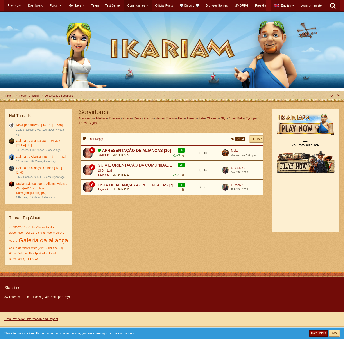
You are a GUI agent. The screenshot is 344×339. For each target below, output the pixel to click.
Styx (224, 118)
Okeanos (213, 118)
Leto (202, 118)
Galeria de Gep (54, 248)
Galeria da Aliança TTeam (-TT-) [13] (41, 156)
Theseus (115, 118)
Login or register (312, 5)
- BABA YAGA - (18, 227)
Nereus (192, 118)
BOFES (29, 232)
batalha (50, 227)
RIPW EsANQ (17, 259)
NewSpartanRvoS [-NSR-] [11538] (39, 125)
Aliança (40, 227)
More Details (318, 333)
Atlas (232, 118)
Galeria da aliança (43, 240)
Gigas (93, 123)
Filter (256, 139)
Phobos (148, 118)
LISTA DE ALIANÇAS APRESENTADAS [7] (135, 185)
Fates (83, 123)
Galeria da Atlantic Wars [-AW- (27, 248)
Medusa (101, 118)
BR (181, 150)
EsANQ (60, 232)
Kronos (127, 118)
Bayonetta (103, 154)
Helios (160, 118)
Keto (240, 118)
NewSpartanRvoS (39, 253)
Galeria (13, 241)
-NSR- (31, 227)
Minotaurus (86, 118)
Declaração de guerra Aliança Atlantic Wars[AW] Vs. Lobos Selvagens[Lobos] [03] (41, 188)
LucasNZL (238, 167)
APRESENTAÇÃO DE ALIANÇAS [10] (136, 150)
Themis (171, 118)
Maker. (235, 150)
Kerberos (22, 253)
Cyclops (250, 118)
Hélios (12, 253)
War (37, 259)
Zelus (138, 118)
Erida (181, 118)
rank (53, 253)
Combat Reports (45, 232)
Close (334, 333)
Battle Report (16, 232)
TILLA (30, 259)
